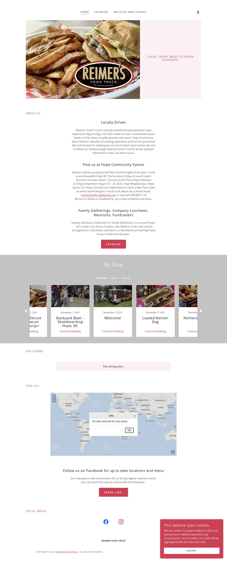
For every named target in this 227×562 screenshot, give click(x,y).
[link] (49, 311)
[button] (198, 12)
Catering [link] (101, 11)
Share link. (113, 492)
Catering (113, 244)
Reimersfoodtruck (67, 552)
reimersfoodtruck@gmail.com (98, 195)
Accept (191, 550)
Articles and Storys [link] (130, 11)
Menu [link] (114, 278)
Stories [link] (126, 278)
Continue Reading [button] (49, 331)
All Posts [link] (102, 278)
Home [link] (85, 11)
